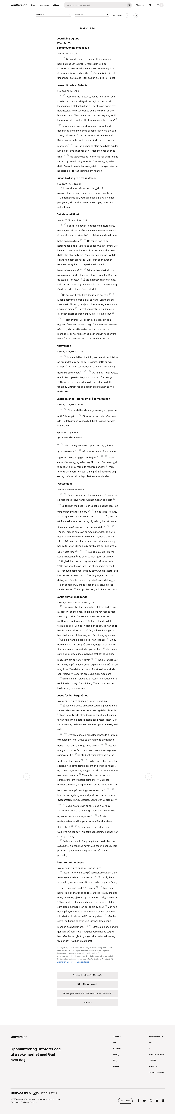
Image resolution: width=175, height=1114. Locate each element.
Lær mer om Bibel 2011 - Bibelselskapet (73, 962)
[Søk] (95, 5)
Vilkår (58, 1099)
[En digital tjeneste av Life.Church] (88, 1092)
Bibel (33, 5)
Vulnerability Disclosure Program (23, 1102)
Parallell (117, 16)
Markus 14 (53, 14)
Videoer (56, 5)
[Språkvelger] (150, 5)
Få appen (140, 5)
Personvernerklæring (45, 1099)
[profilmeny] (160, 5)
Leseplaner (44, 5)
